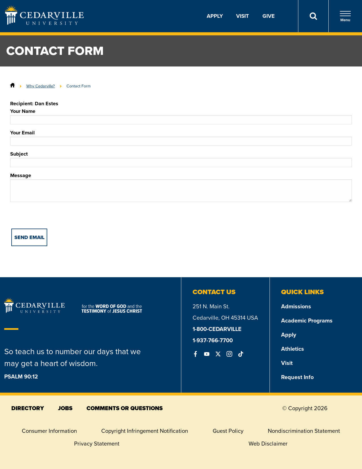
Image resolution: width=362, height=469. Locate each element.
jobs (65, 408)
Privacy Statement (96, 443)
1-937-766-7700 (213, 340)
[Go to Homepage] (44, 23)
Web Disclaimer (268, 443)
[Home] (12, 86)
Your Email (181, 137)
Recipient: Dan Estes (34, 103)
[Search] (313, 16)
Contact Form (78, 86)
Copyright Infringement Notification (144, 431)
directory (27, 408)
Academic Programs (307, 320)
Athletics (292, 349)
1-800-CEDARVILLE (217, 329)
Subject (181, 158)
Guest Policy (228, 431)
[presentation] (53, 217)
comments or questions (125, 408)
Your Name (181, 115)
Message (181, 187)
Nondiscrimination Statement (304, 431)
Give (268, 16)
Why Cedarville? (40, 86)
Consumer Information (49, 431)
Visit (242, 16)
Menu (345, 16)
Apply (215, 16)
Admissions (296, 306)
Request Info (297, 377)
